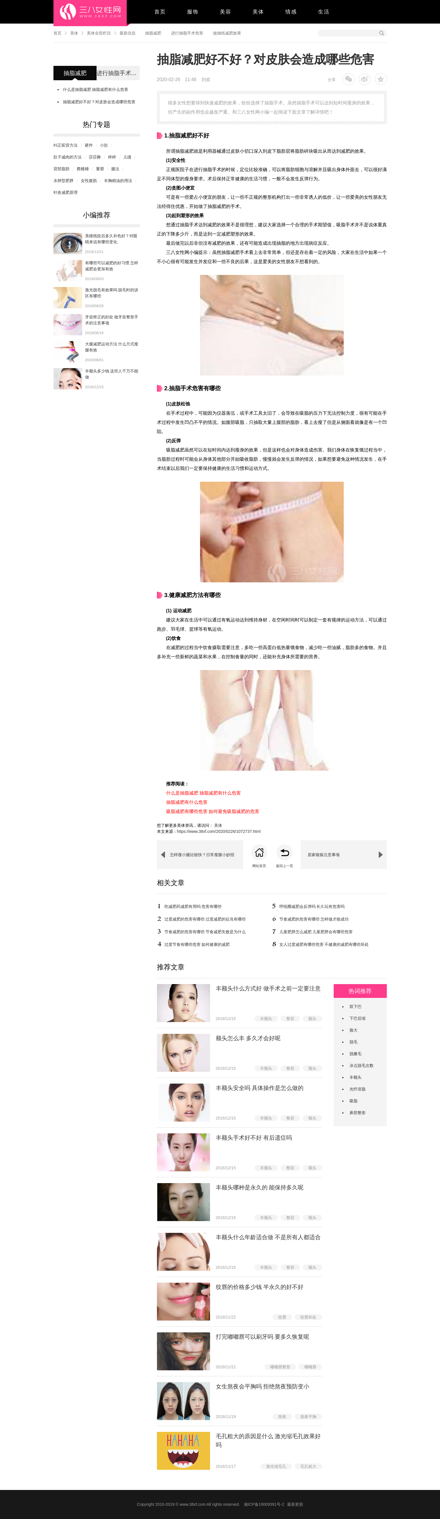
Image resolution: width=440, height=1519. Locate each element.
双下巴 (355, 1006)
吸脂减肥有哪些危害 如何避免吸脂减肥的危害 (212, 811)
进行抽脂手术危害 (187, 33)
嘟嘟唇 (310, 1367)
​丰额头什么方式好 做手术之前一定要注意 (268, 988)
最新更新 (295, 1504)
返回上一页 (284, 866)
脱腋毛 (355, 1053)
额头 (312, 1018)
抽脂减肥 (153, 33)
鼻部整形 (357, 1112)
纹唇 (282, 1317)
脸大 (353, 1030)
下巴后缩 (357, 1018)
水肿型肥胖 (63, 180)
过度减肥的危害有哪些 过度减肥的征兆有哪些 (205, 919)
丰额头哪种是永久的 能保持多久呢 (260, 1187)
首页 (160, 12)
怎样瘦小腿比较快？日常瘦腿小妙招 (202, 854)
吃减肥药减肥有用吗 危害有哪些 (193, 906)
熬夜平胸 (308, 1416)
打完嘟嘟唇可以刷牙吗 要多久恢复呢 (263, 1337)
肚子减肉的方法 (67, 157)
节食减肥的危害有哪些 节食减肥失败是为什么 (205, 931)
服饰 (193, 12)
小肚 (104, 145)
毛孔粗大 (308, 1466)
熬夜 (282, 1416)
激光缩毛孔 (276, 1466)
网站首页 (259, 866)
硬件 (89, 145)
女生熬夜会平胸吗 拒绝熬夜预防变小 (263, 1386)
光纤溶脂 (357, 1089)
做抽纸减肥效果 (227, 33)
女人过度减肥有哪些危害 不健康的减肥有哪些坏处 (324, 944)
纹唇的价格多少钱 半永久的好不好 (260, 1287)
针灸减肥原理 (65, 192)
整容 (290, 1018)
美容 (225, 12)
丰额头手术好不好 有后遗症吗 (254, 1138)
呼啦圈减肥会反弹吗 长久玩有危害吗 (312, 906)
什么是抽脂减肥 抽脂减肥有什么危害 (95, 89)
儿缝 (127, 157)
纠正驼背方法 (65, 145)
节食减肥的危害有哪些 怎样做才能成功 (314, 919)
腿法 (115, 169)
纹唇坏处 (308, 1317)
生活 (324, 12)
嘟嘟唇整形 (280, 1367)
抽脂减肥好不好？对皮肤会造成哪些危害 (99, 102)
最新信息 (128, 33)
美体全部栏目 (99, 33)
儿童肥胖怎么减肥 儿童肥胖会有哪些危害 (316, 931)
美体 (258, 12)
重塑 (100, 169)
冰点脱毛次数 (361, 1065)
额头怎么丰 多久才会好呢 (248, 1038)
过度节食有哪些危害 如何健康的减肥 (197, 944)
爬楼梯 (83, 169)
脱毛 (353, 1042)
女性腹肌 (89, 180)
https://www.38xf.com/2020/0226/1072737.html (219, 831)
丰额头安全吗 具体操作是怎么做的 (260, 1088)
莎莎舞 (95, 157)
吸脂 (353, 1101)
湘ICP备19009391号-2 (264, 1504)
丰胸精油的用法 (118, 180)
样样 (112, 157)
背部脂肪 (61, 169)
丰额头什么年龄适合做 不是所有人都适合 (268, 1237)
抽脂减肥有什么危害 (186, 802)
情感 (291, 12)
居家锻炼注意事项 (324, 854)
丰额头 (266, 1018)
